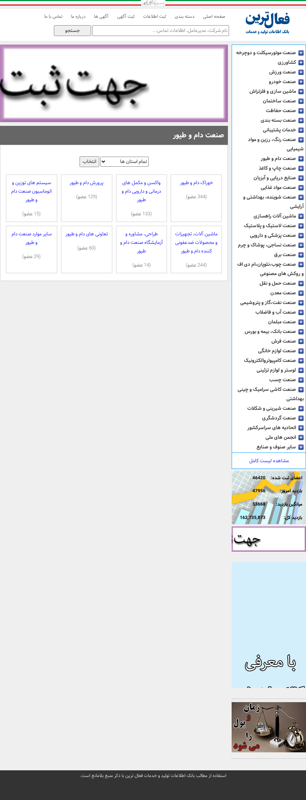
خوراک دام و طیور (196, 190)
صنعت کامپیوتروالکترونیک (274, 360)
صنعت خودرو (286, 82)
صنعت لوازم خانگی (281, 351)
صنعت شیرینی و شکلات (275, 408)
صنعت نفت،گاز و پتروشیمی (272, 302)
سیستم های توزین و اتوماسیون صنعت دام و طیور (31, 198)
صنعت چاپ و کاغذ (281, 168)
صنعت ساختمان (283, 101)
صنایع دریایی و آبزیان (279, 178)
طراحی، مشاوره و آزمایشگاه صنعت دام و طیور (141, 250)
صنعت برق (289, 255)
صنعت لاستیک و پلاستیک (274, 226)
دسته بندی (184, 16)
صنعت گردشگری (283, 418)
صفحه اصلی (214, 16)
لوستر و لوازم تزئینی (280, 370)
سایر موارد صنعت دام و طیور (31, 245)
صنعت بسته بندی (282, 120)
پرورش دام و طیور (86, 190)
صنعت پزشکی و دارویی (277, 235)
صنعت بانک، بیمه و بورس (274, 331)
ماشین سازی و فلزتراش (276, 91)
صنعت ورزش (286, 72)
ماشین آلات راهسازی (279, 216)
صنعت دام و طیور (282, 158)
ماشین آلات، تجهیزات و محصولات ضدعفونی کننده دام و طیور (196, 250)
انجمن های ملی (284, 437)
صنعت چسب (286, 380)
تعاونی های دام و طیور (86, 241)
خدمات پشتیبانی (283, 130)
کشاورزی (291, 62)
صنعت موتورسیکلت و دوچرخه (270, 53)
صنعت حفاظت (285, 111)
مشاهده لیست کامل (269, 461)
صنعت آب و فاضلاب (279, 312)
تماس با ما (53, 16)
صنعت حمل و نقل (282, 283)
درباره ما (78, 16)
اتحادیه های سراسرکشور (275, 428)
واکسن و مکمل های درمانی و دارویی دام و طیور (141, 198)
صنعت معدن (287, 293)
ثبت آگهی (126, 16)
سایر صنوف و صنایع (280, 447)
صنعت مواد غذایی (282, 187)
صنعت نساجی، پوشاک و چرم (271, 245)
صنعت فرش (287, 341)
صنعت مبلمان (286, 322)
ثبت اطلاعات (154, 16)
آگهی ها (101, 16)
